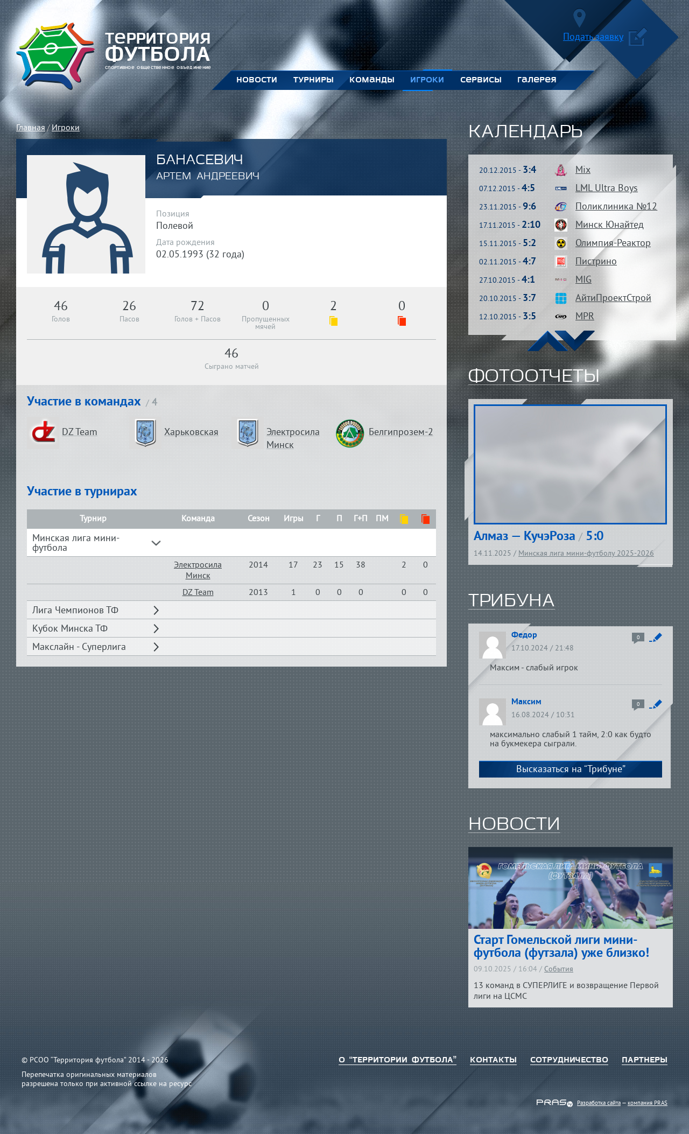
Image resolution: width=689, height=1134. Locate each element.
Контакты (493, 1060)
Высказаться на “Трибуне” (570, 770)
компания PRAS (647, 1103)
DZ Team (198, 592)
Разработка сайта (599, 1103)
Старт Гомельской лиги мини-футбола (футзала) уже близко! (561, 947)
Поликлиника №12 (616, 207)
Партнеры (644, 1060)
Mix (582, 170)
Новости (256, 80)
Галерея (537, 80)
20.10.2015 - (507, 299)
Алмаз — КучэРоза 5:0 (539, 537)
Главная (30, 128)
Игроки (427, 80)
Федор (524, 635)
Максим (526, 702)
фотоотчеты (534, 377)
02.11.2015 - (507, 262)
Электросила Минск (198, 571)
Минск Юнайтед (609, 225)
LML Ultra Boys (606, 189)
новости (514, 825)
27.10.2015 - (507, 280)
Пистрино (596, 262)
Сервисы (480, 80)
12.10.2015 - (507, 317)
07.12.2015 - (507, 189)
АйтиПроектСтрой (613, 298)
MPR (584, 317)
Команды (371, 80)
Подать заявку (605, 39)
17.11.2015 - (509, 225)
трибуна (511, 601)
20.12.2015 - (507, 171)
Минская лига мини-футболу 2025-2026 (586, 553)
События (558, 969)
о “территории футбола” (397, 1060)
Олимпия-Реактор (613, 243)
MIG (583, 280)
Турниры (313, 80)
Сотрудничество (569, 1060)
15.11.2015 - (507, 244)
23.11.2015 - (507, 207)
